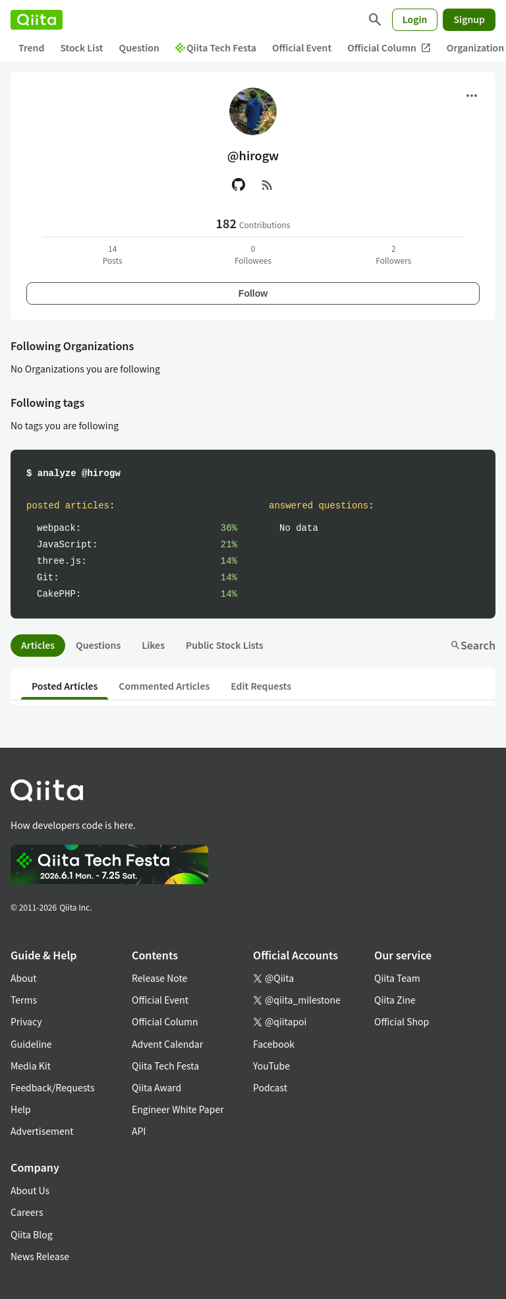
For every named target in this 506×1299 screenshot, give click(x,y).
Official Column (389, 48)
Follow (253, 293)
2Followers (393, 254)
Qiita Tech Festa (215, 47)
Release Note (159, 977)
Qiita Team (397, 977)
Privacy (26, 1021)
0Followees (253, 254)
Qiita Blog (32, 1234)
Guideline (31, 1043)
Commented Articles (164, 685)
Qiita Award (156, 1087)
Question (139, 47)
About (23, 977)
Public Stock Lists (225, 644)
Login (415, 19)
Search (472, 645)
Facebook (274, 1043)
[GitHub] (238, 184)
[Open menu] (472, 95)
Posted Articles (65, 685)
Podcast (270, 1087)
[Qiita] (37, 20)
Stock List (81, 47)
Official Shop (401, 1021)
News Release (40, 1256)
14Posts (113, 254)
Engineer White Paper (178, 1109)
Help (21, 1109)
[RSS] (267, 184)
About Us (30, 1190)
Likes (153, 644)
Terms (24, 999)
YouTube (271, 1065)
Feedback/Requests (53, 1087)
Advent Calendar (167, 1043)
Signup (469, 19)
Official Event (301, 47)
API (139, 1130)
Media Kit (31, 1065)
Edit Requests (261, 685)
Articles (38, 644)
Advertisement (42, 1130)
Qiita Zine (395, 999)
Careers (27, 1212)
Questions (98, 644)
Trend (31, 47)
